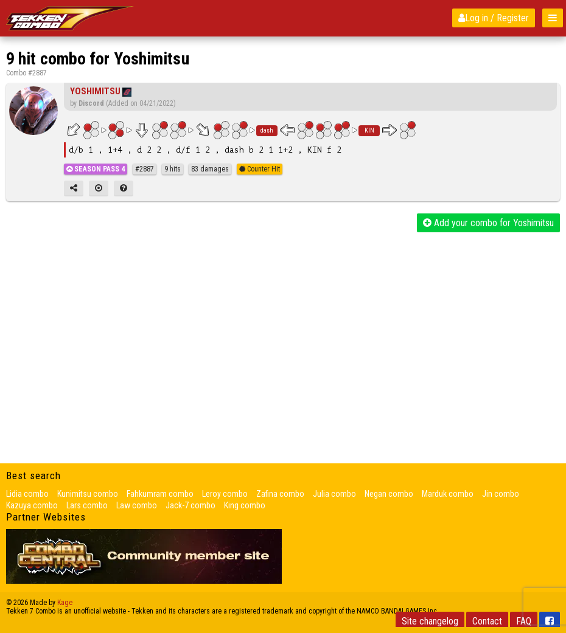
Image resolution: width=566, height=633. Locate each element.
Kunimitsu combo (87, 494)
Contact (487, 621)
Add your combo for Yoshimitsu (488, 223)
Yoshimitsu (95, 91)
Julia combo (334, 494)
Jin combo (500, 494)
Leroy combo (225, 494)
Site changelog (430, 621)
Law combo (136, 505)
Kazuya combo (32, 505)
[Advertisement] (283, 323)
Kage (64, 602)
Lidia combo (27, 494)
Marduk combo (447, 494)
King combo (244, 505)
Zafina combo (280, 494)
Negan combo (389, 494)
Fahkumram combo (160, 494)
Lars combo (87, 505)
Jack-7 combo (190, 505)
